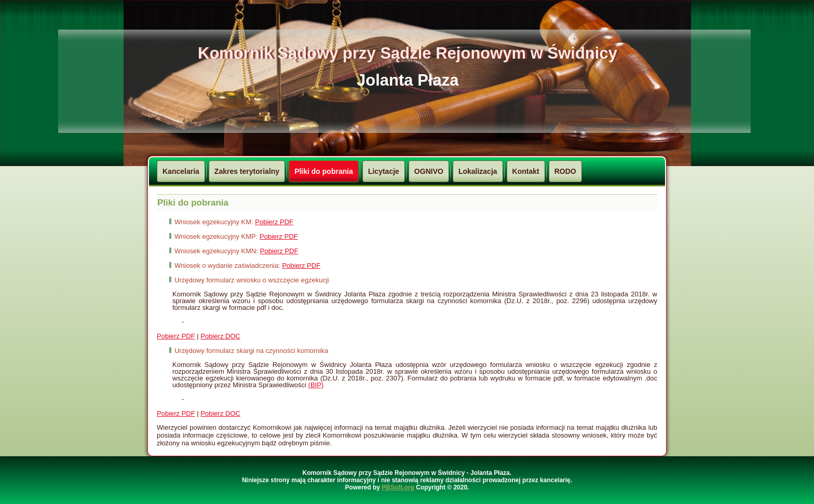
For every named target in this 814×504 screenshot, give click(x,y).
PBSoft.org (398, 487)
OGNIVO (428, 171)
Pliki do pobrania (323, 171)
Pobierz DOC (220, 336)
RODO (565, 171)
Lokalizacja (477, 171)
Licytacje (383, 171)
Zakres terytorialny (246, 171)
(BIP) (316, 385)
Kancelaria (180, 171)
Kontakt (525, 171)
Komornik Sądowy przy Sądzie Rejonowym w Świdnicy (407, 53)
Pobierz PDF (274, 222)
